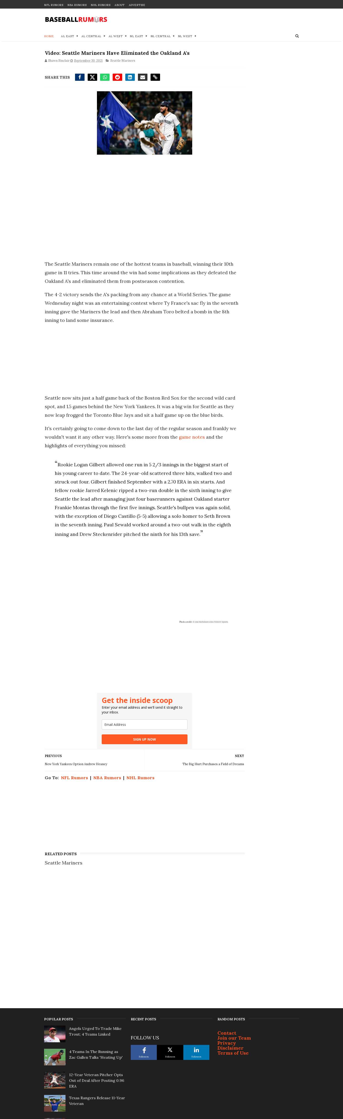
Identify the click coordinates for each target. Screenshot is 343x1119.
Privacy (226, 956)
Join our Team (234, 951)
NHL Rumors (100, 5)
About (120, 5)
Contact (226, 946)
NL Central (161, 37)
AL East (67, 37)
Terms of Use (233, 966)
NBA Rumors (76, 5)
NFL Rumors (53, 5)
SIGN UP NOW (130, 785)
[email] (131, 770)
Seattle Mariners (122, 63)
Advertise (137, 5)
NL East (136, 37)
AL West (116, 37)
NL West (185, 37)
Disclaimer (230, 961)
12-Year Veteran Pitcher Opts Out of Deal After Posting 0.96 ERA (96, 993)
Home (49, 37)
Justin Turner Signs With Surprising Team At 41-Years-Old (96, 1062)
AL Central (91, 37)
